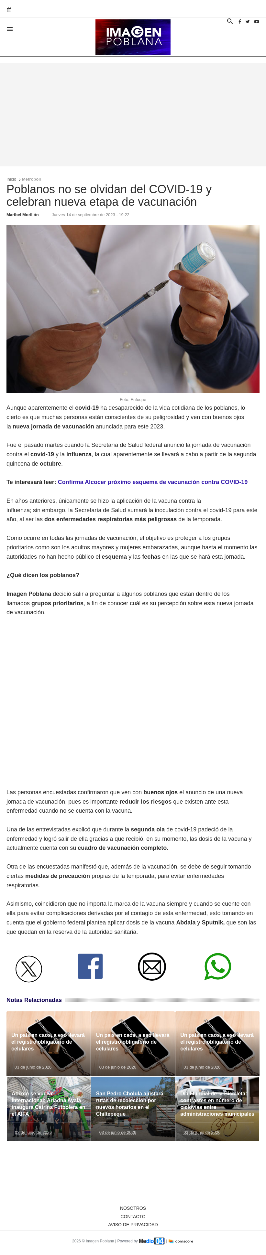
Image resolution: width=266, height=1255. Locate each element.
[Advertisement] (133, 114)
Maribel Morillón (22, 214)
